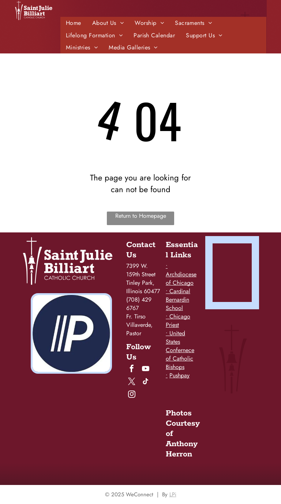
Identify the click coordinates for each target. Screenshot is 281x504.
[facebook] (131, 369)
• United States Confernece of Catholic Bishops (180, 350)
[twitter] (131, 382)
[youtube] (145, 369)
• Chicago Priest (178, 320)
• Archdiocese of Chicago (181, 274)
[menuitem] (73, 23)
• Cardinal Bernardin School (178, 299)
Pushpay (179, 375)
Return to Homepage (140, 216)
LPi (172, 494)
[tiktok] (145, 382)
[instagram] (131, 395)
